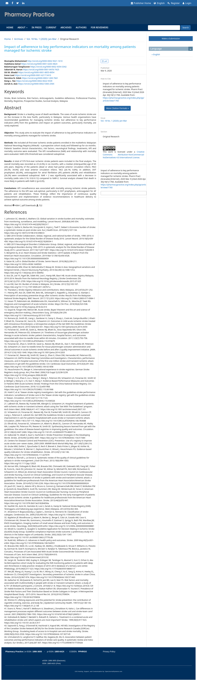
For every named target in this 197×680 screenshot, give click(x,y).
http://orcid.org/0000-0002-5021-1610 (44, 61)
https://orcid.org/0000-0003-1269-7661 (40, 78)
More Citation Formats (117, 108)
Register (174, 3)
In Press (37, 27)
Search (185, 27)
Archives (66, 27)
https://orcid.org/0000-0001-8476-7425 (41, 69)
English (159, 3)
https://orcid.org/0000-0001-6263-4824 (39, 63)
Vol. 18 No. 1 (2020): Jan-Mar (42, 39)
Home (9, 27)
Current (51, 27)
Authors (81, 27)
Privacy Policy (109, 651)
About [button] (22, 27)
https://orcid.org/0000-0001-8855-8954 (36, 72)
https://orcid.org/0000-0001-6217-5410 (33, 75)
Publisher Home (141, 3)
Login (187, 3)
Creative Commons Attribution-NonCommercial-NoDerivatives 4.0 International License (123, 154)
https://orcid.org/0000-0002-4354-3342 (48, 66)
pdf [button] (105, 61)
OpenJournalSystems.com (113, 671)
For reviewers (99, 27)
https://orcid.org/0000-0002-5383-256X (36, 83)
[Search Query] (164, 27)
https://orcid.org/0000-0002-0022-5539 (34, 81)
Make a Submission (171, 38)
